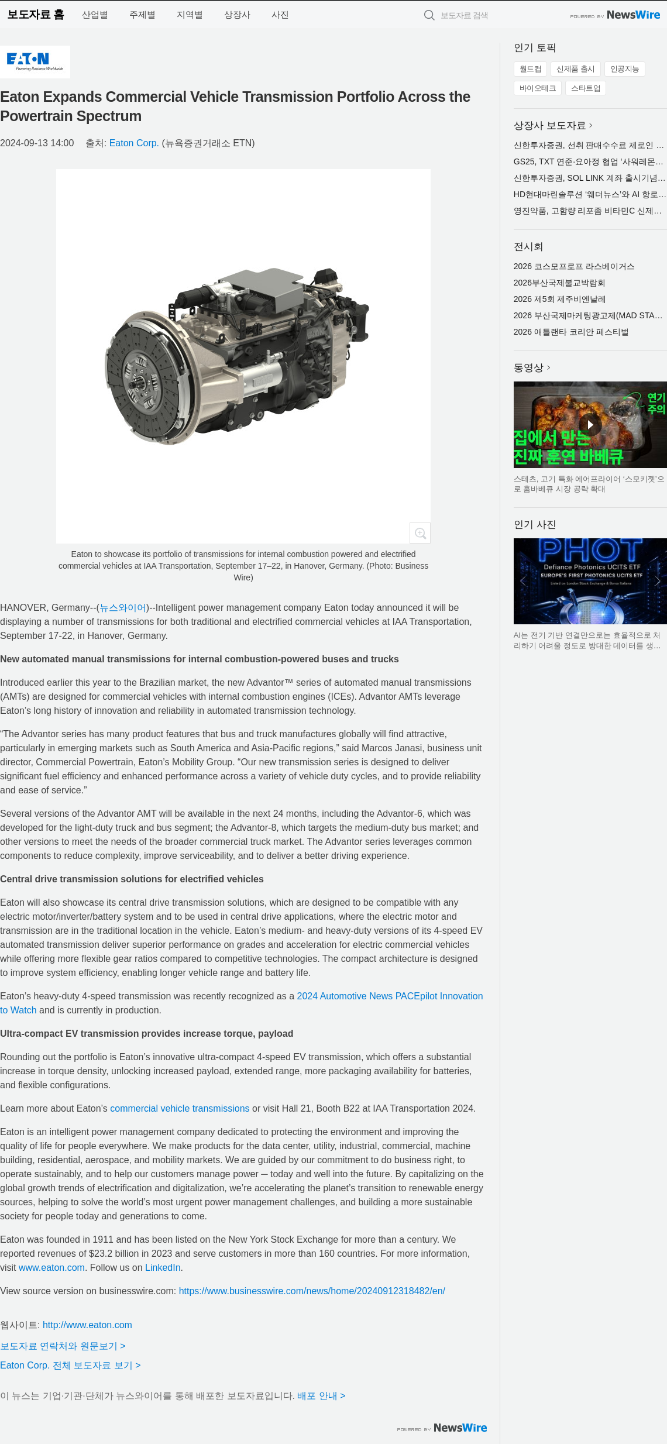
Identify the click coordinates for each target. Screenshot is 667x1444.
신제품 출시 (575, 68)
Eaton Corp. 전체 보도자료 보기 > (70, 1365)
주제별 (142, 14)
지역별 (190, 14)
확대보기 (420, 533)
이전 (523, 581)
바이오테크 (538, 88)
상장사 (237, 14)
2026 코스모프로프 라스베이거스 (574, 266)
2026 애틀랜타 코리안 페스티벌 (571, 331)
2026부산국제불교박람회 (560, 282)
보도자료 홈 (35, 14)
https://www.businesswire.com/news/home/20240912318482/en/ (312, 1291)
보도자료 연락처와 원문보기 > (63, 1346)
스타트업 (585, 88)
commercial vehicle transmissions (179, 1108)
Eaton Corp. (134, 143)
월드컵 (531, 68)
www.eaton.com (52, 1268)
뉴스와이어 (122, 608)
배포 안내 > (321, 1396)
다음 (657, 581)
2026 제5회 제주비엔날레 (560, 299)
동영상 (529, 367)
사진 (280, 14)
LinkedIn (163, 1268)
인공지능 (625, 68)
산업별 (95, 14)
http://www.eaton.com (87, 1325)
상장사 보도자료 (550, 125)
